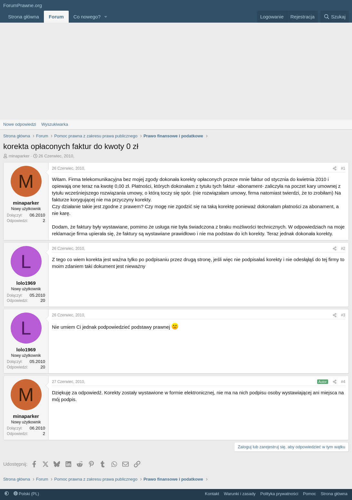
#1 (343, 168)
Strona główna (23, 16)
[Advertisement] (176, 71)
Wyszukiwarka (54, 124)
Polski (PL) (26, 493)
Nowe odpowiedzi (19, 124)
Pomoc (309, 493)
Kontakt (212, 493)
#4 (343, 381)
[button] (105, 17)
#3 (343, 315)
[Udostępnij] (334, 168)
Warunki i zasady (240, 493)
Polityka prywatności (279, 493)
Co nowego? (87, 16)
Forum (56, 16)
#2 (343, 248)
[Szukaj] (334, 17)
